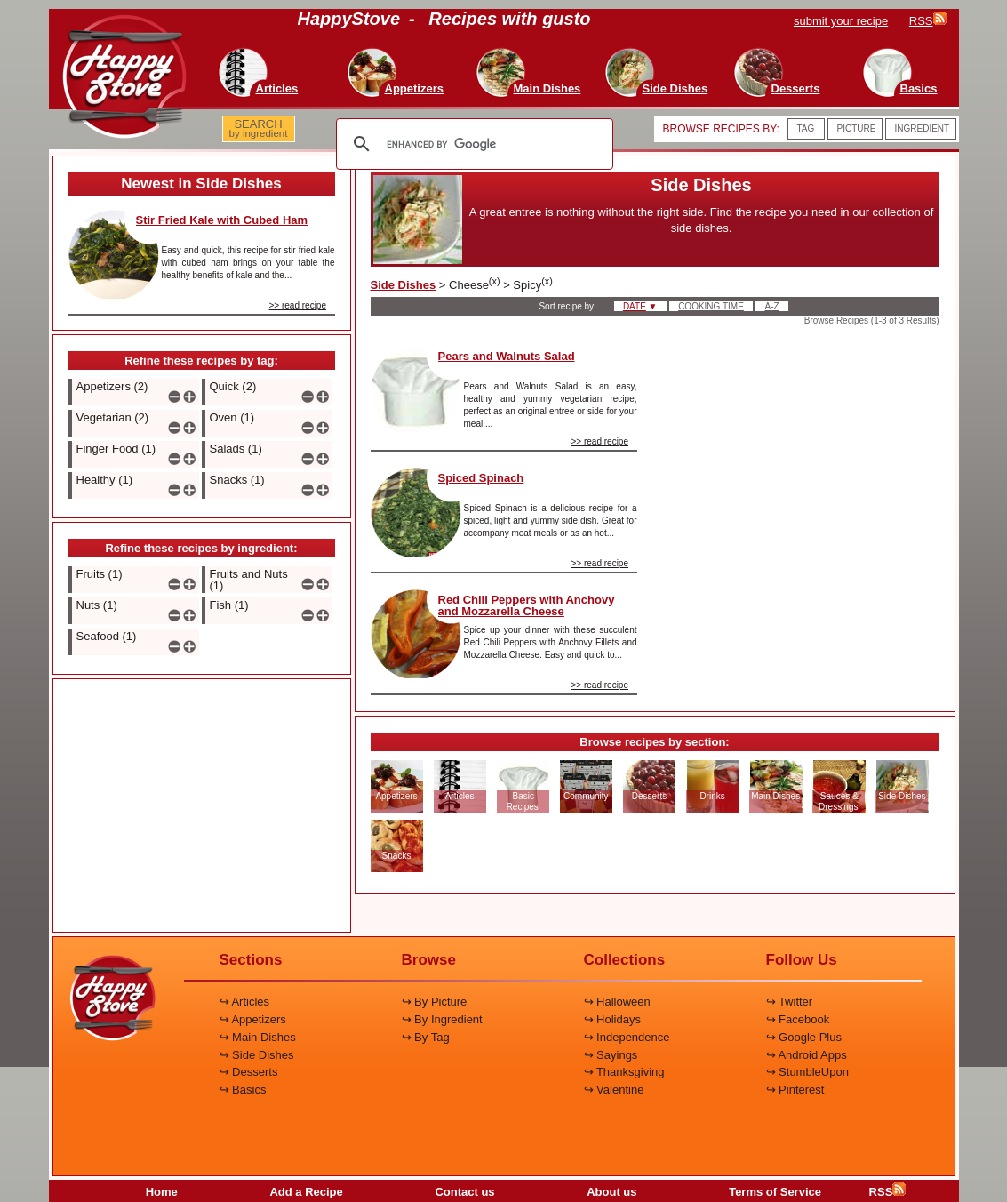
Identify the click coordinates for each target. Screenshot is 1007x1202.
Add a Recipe (305, 1191)
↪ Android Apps (806, 1055)
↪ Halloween (617, 1001)
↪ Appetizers (253, 1019)
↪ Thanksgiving (624, 1071)
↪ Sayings (611, 1055)
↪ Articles (245, 1001)
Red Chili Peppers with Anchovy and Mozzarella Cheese (526, 605)
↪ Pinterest (795, 1089)
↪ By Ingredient (442, 1019)
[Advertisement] (201, 806)
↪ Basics (243, 1089)
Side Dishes (403, 285)
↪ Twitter (789, 1001)
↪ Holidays (612, 1019)
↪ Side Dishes (257, 1055)
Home (162, 1191)
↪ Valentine (614, 1089)
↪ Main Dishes (258, 1037)
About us (611, 1191)
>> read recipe (298, 305)
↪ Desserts (249, 1071)
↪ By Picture (435, 1001)
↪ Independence (627, 1037)
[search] (472, 144)
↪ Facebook (798, 1019)
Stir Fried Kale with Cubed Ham (222, 220)
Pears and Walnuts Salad (506, 356)
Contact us (464, 1191)
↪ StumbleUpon (807, 1071)
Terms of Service (775, 1191)
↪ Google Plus (804, 1037)
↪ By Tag (426, 1037)
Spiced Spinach (481, 478)
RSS (888, 1191)
